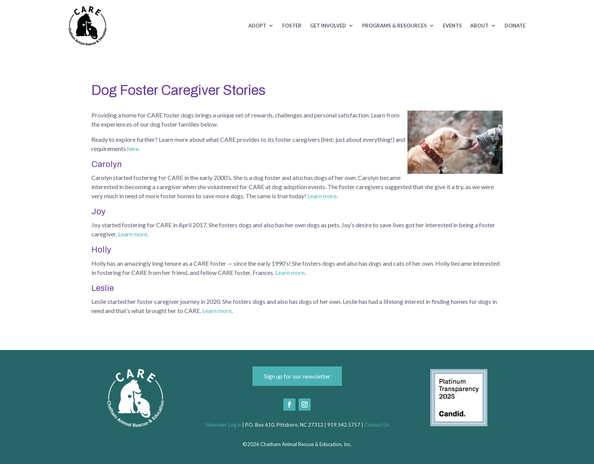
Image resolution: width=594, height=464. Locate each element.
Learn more (322, 195)
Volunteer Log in (223, 425)
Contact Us (376, 425)
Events (452, 26)
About (479, 26)
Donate (515, 26)
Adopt (257, 26)
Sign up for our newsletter (297, 376)
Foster (292, 26)
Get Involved (328, 26)
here (133, 148)
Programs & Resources (394, 26)
